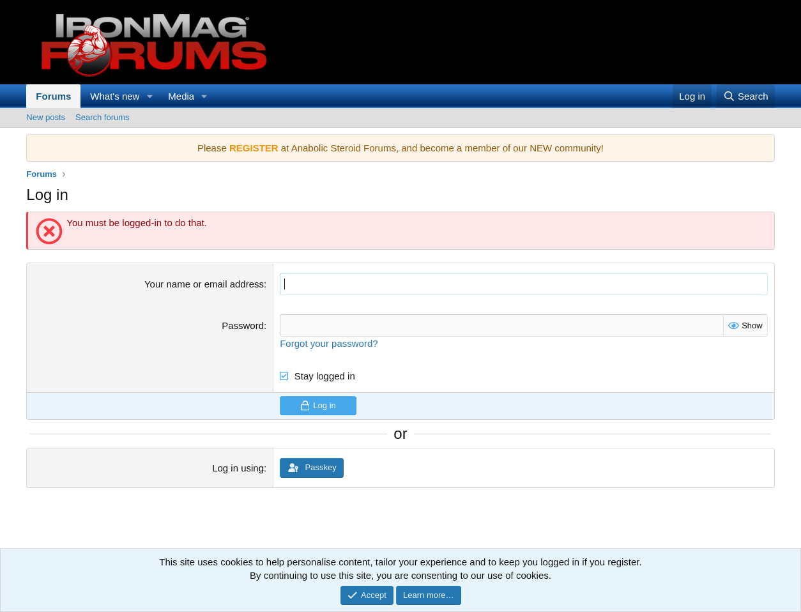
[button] (149, 96)
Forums (53, 96)
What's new (114, 96)
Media (181, 96)
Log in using (238, 468)
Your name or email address (204, 284)
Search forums (102, 117)
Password (243, 325)
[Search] (746, 96)
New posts (45, 117)
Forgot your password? (329, 343)
